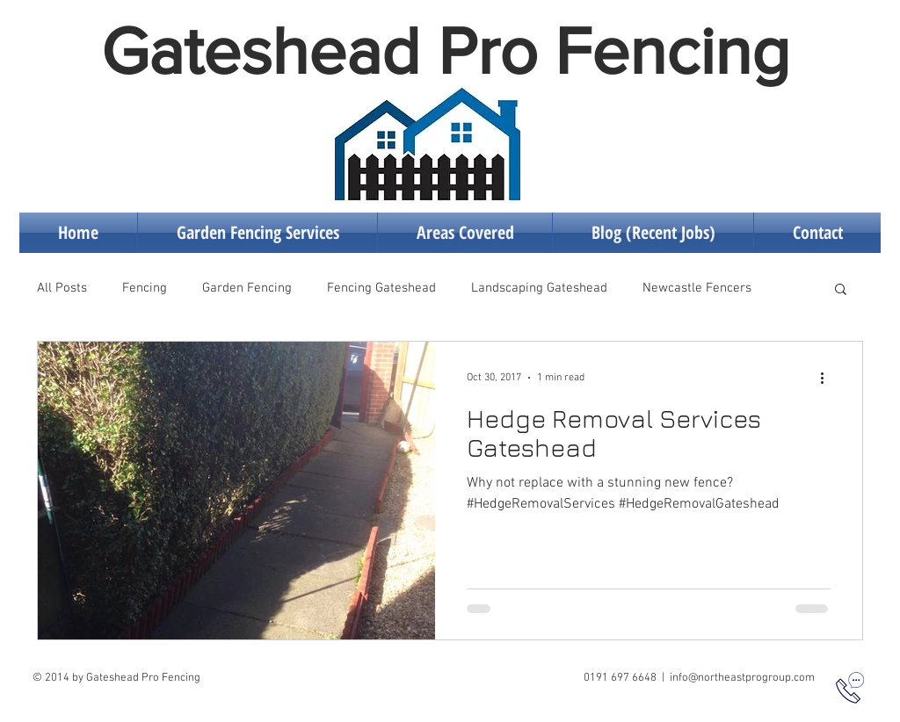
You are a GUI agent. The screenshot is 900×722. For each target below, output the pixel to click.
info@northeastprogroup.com (742, 678)
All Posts (62, 288)
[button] (840, 290)
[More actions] (827, 377)
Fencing (144, 288)
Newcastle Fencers (696, 288)
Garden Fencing (247, 288)
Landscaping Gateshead (539, 288)
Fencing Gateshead (381, 288)
